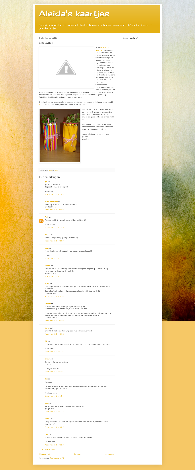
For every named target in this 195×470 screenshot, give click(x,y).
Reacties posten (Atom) (58, 458)
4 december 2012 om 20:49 (54, 241)
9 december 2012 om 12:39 (54, 445)
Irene (47, 248)
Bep (46, 379)
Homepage (77, 454)
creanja (47, 419)
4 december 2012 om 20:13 (54, 210)
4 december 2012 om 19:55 (54, 194)
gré (46, 182)
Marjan (47, 328)
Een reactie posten (48, 450)
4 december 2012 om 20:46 (54, 228)
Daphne (48, 303)
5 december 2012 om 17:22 (54, 334)
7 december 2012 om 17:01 (54, 412)
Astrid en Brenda (51, 202)
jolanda (47, 235)
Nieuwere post (44, 454)
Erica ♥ (47, 359)
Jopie (47, 403)
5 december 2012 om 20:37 (54, 372)
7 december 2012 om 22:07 (54, 427)
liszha (47, 283)
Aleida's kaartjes (74, 13)
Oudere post (109, 454)
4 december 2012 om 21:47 (54, 276)
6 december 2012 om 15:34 (54, 396)
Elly (46, 341)
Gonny (41, 104)
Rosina (47, 266)
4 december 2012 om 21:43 (54, 259)
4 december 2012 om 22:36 (54, 321)
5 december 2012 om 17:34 (54, 352)
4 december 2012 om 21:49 (54, 296)
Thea (46, 434)
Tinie (46, 217)
